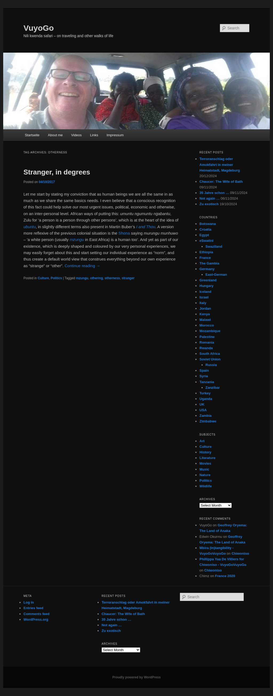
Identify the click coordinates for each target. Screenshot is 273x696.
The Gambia (209, 263)
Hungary (206, 286)
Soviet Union (209, 359)
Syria (203, 376)
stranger (128, 278)
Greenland (207, 280)
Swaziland (214, 246)
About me (55, 135)
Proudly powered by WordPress (136, 677)
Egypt (204, 235)
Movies (205, 463)
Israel (203, 297)
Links (94, 135)
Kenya (204, 314)
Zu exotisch (209, 204)
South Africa (209, 354)
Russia (211, 365)
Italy (202, 303)
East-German (216, 275)
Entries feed (33, 608)
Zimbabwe (207, 421)
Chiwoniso (240, 553)
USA (203, 410)
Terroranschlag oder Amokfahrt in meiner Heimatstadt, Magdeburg (219, 164)
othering (96, 278)
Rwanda (206, 348)
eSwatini (206, 241)
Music (204, 469)
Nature (204, 475)
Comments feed (36, 614)
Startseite (32, 135)
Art (201, 441)
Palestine (207, 337)
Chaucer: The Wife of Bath (221, 182)
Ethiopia (206, 252)
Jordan (205, 308)
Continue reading (82, 265)
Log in (28, 602)
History (205, 452)
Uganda (205, 399)
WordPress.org (35, 619)
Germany (206, 269)
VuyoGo (38, 28)
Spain (204, 370)
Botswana (207, 224)
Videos (76, 135)
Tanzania (206, 382)
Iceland (205, 292)
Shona (124, 233)
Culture (43, 278)
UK (201, 404)
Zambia (205, 416)
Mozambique (209, 331)
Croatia (205, 229)
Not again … (209, 198)
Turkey (205, 393)
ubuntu (29, 226)
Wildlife (205, 486)
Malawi (205, 320)
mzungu (82, 278)
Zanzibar (213, 388)
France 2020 (225, 576)
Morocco (206, 325)
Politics (56, 278)
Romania (206, 342)
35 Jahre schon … (214, 193)
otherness (112, 278)
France (205, 258)
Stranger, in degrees (56, 172)
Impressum (115, 135)
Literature (207, 458)
